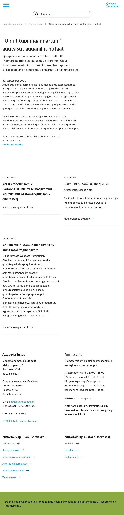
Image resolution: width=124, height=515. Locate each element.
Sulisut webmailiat (13, 470)
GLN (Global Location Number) (20, 420)
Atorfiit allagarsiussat (14, 463)
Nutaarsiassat (36, 24)
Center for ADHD (12, 144)
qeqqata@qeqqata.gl (22, 401)
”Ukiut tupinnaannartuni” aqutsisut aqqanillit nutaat (74, 24)
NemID (69, 450)
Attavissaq (8, 443)
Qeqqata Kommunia (12, 24)
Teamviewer (9, 477)
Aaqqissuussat (10, 450)
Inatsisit (69, 443)
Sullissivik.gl (72, 456)
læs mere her (12, 505)
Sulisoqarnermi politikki (16, 456)
